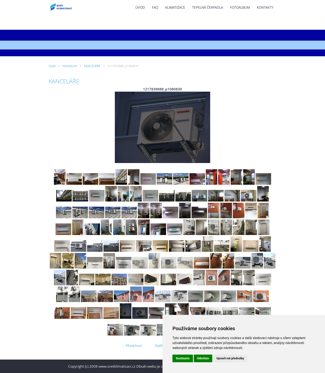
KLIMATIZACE (175, 7)
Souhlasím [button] (183, 358)
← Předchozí (131, 345)
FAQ (155, 7)
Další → (161, 345)
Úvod (140, 7)
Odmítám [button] (203, 358)
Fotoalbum (240, 7)
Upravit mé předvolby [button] (230, 358)
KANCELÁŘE (92, 66)
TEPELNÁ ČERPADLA (207, 7)
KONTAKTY (265, 7)
